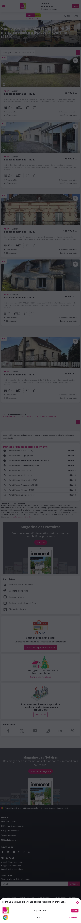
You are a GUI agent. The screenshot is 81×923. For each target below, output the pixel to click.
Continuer (73, 917)
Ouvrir (74, 910)
